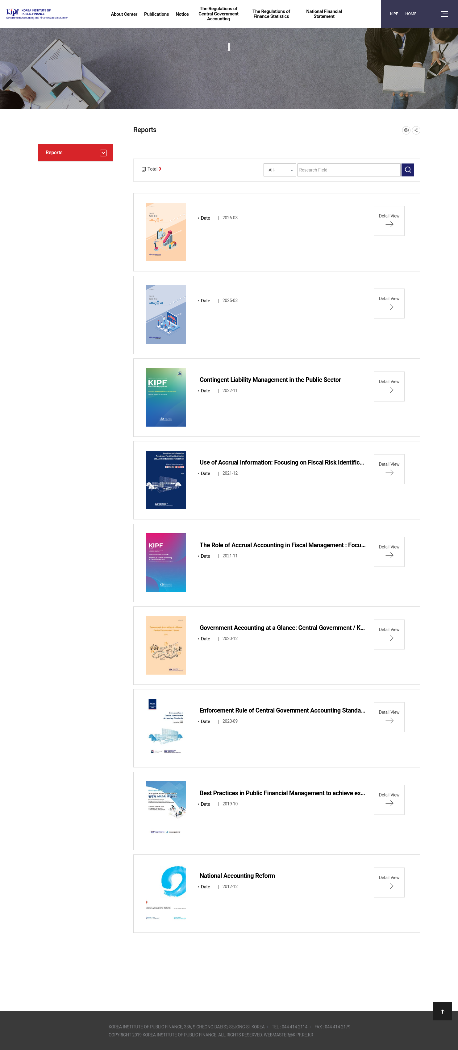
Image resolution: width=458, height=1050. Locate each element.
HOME (410, 13)
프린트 (406, 130)
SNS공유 (416, 130)
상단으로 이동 (442, 1011)
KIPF (394, 13)
